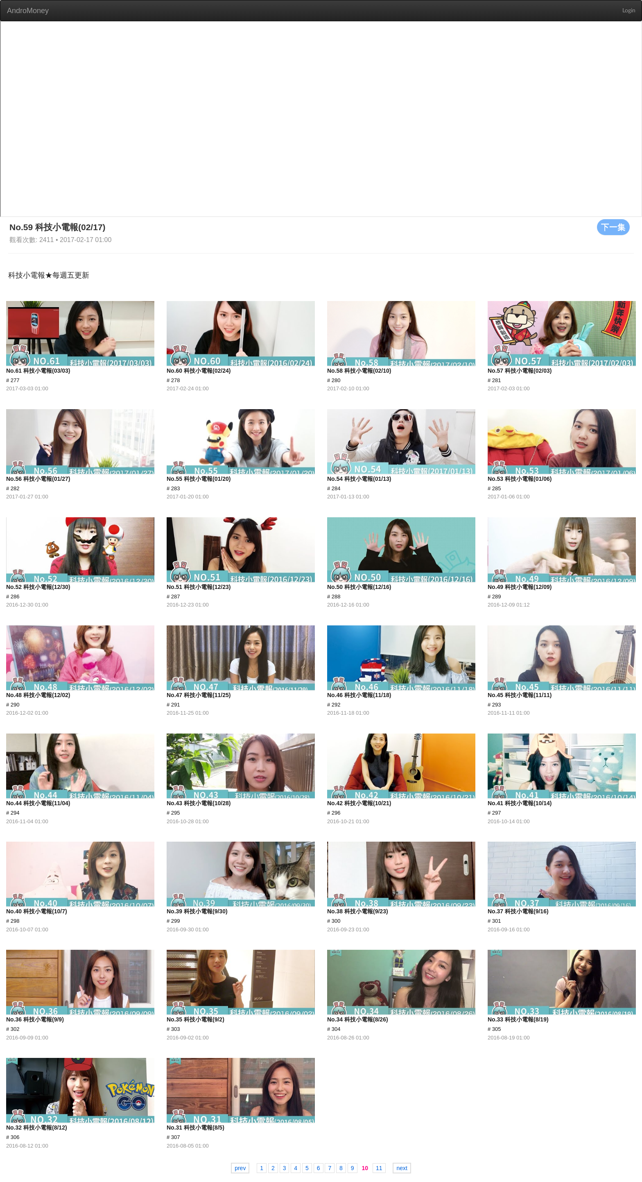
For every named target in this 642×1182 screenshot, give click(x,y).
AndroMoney (28, 11)
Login (628, 11)
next (401, 1168)
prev (240, 1168)
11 (379, 1168)
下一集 (613, 226)
